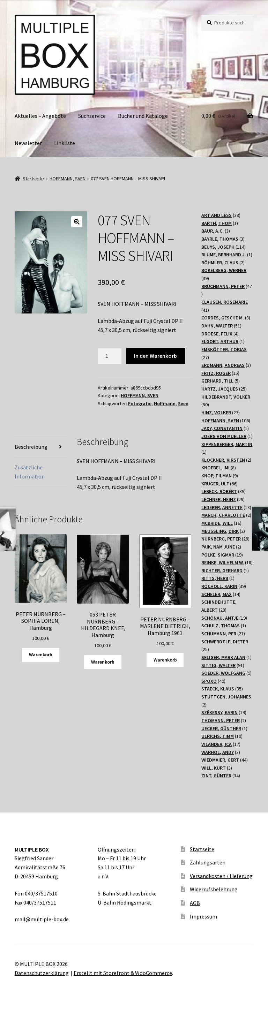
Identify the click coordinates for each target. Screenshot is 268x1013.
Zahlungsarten (207, 862)
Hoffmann (165, 403)
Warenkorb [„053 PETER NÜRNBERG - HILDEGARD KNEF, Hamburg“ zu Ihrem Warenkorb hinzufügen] (102, 662)
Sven (183, 403)
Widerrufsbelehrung (214, 889)
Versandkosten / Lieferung (221, 875)
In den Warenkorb (155, 355)
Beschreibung (31, 446)
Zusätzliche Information (30, 472)
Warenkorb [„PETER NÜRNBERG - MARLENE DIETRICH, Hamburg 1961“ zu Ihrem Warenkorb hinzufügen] (165, 660)
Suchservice (92, 115)
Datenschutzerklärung (42, 972)
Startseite (33, 178)
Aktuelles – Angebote (40, 115)
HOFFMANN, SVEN (67, 178)
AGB (195, 902)
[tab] (41, 447)
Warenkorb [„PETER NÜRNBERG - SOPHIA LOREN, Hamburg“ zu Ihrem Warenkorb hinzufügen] (40, 654)
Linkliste (64, 142)
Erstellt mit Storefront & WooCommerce (123, 972)
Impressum (203, 916)
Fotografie (139, 403)
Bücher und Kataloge (143, 115)
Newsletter (28, 142)
